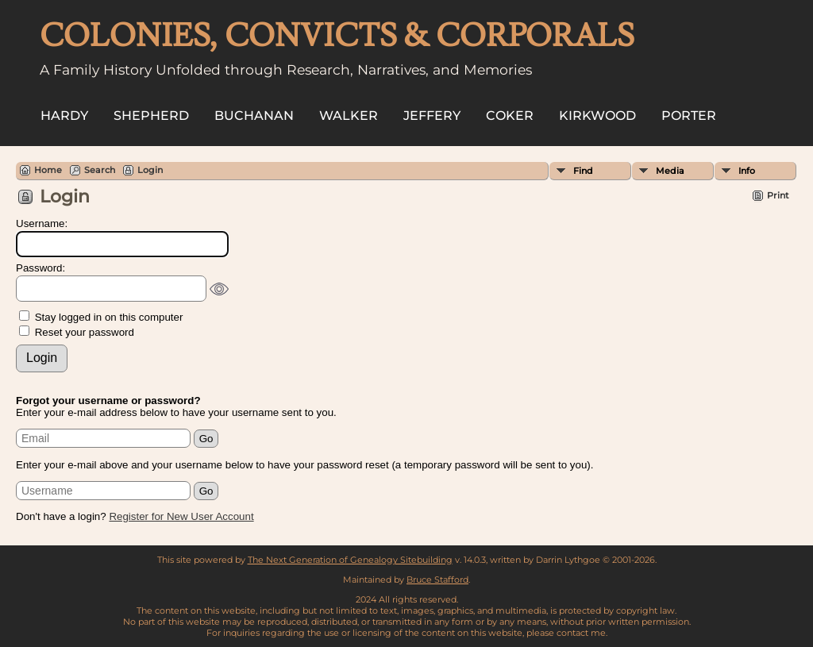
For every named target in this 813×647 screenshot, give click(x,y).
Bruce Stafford (437, 579)
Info (746, 170)
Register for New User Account (181, 516)
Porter (688, 115)
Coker (510, 115)
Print (778, 195)
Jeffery (431, 115)
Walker (348, 115)
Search (99, 169)
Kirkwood (597, 115)
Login (150, 169)
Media (670, 170)
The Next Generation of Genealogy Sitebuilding (350, 559)
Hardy (64, 115)
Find (583, 170)
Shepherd (151, 115)
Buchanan (254, 115)
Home (48, 169)
